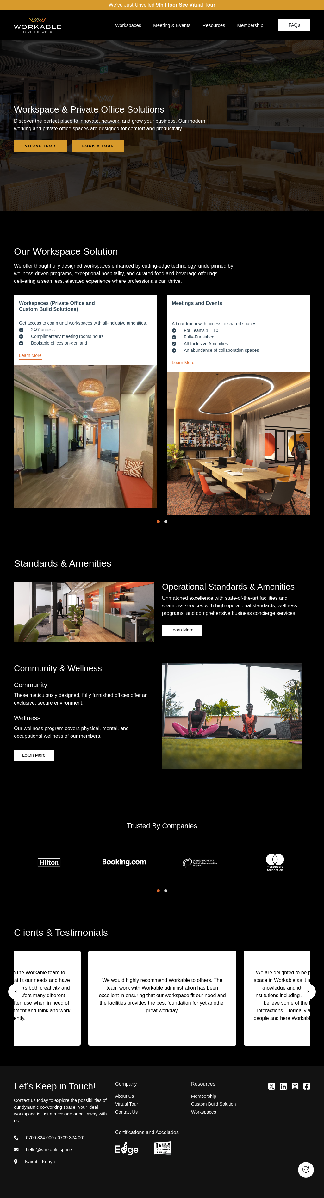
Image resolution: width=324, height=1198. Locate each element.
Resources (213, 25)
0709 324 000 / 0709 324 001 (49, 1137)
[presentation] (16, 992)
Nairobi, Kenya (34, 1161)
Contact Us (126, 1111)
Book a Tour (98, 146)
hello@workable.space (43, 1149)
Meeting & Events (171, 25)
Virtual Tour (126, 1104)
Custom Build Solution (213, 1104)
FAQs (294, 25)
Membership (250, 25)
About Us (124, 1096)
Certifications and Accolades (147, 1132)
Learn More (30, 355)
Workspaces (128, 25)
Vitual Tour (40, 146)
